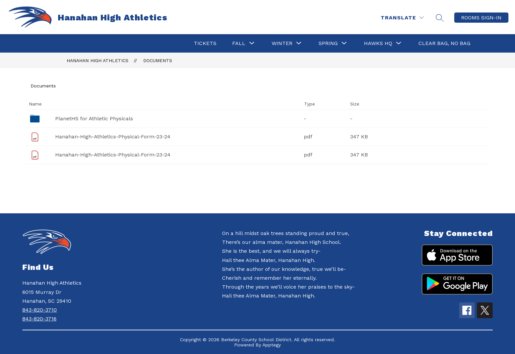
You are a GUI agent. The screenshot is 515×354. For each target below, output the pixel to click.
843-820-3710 (39, 310)
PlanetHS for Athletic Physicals (94, 118)
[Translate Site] (402, 17)
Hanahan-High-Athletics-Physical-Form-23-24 (112, 136)
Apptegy (271, 344)
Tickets (205, 43)
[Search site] (440, 18)
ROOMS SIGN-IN (481, 17)
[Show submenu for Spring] (328, 43)
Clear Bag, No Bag (444, 43)
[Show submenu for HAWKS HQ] (378, 43)
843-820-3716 (39, 319)
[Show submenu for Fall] (238, 43)
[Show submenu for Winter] (282, 43)
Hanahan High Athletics (97, 60)
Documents (157, 60)
